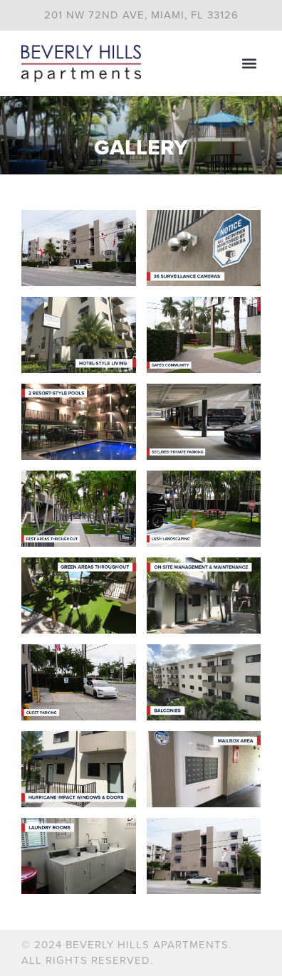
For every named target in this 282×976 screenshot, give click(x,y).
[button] (249, 63)
